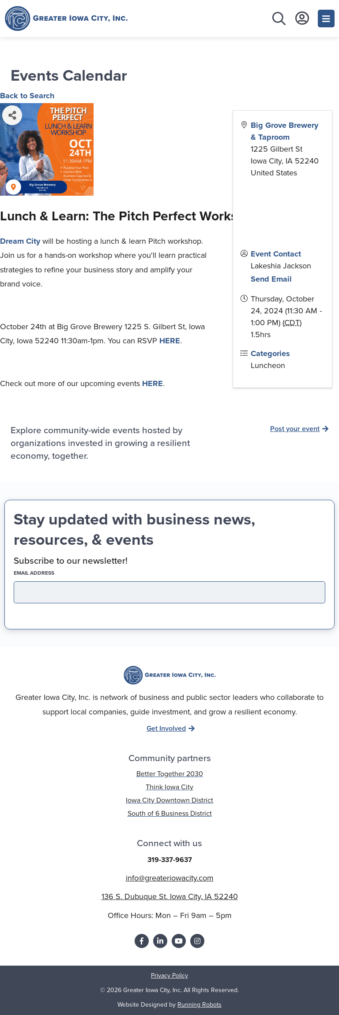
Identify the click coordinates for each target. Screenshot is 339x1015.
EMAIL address (49, 573)
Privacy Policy (169, 975)
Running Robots (199, 1004)
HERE (169, 340)
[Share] (12, 115)
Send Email (271, 279)
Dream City (20, 241)
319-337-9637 (169, 860)
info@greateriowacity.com (170, 878)
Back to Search (27, 95)
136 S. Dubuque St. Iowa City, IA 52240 (170, 896)
